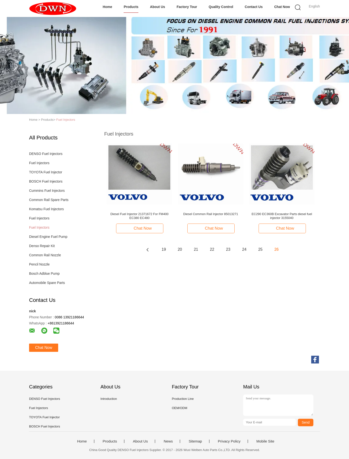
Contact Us (254, 7)
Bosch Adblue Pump (44, 273)
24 (244, 249)
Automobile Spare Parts (47, 283)
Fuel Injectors (65, 119)
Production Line (183, 399)
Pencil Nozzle (39, 264)
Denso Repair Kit (42, 246)
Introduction (108, 399)
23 (228, 249)
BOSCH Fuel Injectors (46, 181)
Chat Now (282, 7)
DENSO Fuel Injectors (46, 154)
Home (107, 7)
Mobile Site (265, 441)
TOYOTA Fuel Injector (45, 172)
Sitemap (195, 441)
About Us (157, 7)
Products (131, 7)
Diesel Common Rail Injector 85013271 (210, 214)
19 (164, 249)
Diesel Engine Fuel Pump (48, 237)
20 (180, 249)
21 (196, 249)
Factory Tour (187, 7)
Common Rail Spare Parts (49, 200)
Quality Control (221, 7)
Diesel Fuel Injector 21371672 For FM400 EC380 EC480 (139, 216)
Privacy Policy (229, 441)
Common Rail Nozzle (45, 255)
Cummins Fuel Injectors (47, 191)
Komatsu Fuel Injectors (46, 209)
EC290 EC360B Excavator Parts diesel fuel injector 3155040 (282, 216)
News (168, 441)
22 (212, 249)
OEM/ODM (179, 408)
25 (260, 249)
